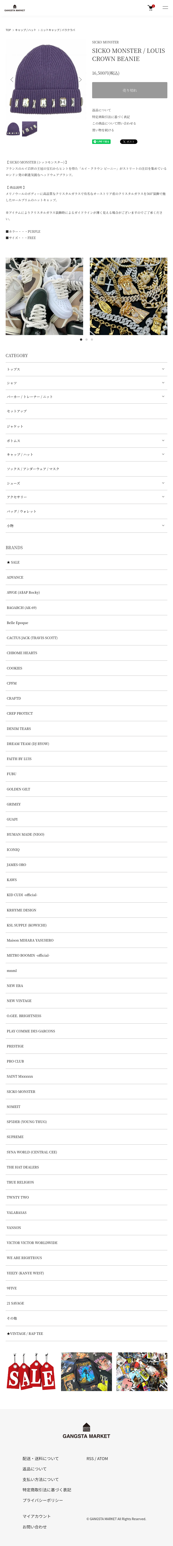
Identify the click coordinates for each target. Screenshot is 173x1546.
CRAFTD (14, 698)
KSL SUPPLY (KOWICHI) (27, 925)
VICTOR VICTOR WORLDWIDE (32, 1242)
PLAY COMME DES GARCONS (31, 1031)
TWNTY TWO (18, 1197)
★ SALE (13, 562)
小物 (10, 525)
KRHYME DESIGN (21, 910)
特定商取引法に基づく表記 (111, 116)
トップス (13, 369)
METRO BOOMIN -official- (28, 955)
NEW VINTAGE (19, 1000)
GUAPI (12, 819)
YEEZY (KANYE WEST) (25, 1273)
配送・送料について (41, 1458)
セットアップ (17, 411)
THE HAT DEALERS (23, 1167)
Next (79, 79)
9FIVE (12, 1288)
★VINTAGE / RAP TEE (25, 1333)
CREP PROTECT (20, 713)
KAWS (12, 879)
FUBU (11, 773)
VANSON (14, 1227)
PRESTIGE (15, 1046)
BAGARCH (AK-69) (21, 607)
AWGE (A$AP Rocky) (23, 592)
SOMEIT (13, 1106)
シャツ (12, 382)
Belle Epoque (17, 622)
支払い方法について (41, 1479)
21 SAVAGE (15, 1303)
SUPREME (15, 1136)
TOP (8, 30)
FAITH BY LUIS (19, 758)
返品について (101, 110)
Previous (12, 79)
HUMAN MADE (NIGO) (25, 834)
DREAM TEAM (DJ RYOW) (28, 743)
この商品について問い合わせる (114, 123)
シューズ (13, 483)
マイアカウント (37, 1516)
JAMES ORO (16, 864)
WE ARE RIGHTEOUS (24, 1257)
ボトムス (13, 440)
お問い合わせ (35, 1527)
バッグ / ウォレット (21, 511)
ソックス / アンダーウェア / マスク (33, 468)
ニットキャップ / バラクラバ (58, 30)
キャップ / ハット (25, 30)
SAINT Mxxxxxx (20, 1076)
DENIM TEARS (19, 728)
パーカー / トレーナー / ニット (30, 396)
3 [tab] (92, 339)
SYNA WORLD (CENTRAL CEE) (32, 1152)
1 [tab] (81, 339)
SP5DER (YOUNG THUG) (27, 1121)
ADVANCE (15, 577)
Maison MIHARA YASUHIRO (30, 940)
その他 (12, 1318)
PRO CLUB (15, 1061)
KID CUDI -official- (22, 894)
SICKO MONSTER (105, 42)
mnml (12, 970)
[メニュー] (165, 8)
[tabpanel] (44, 296)
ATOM (102, 1458)
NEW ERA (15, 985)
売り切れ (130, 90)
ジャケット (15, 426)
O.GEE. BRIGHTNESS (24, 1015)
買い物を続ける (103, 130)
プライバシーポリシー (43, 1500)
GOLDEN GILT (18, 789)
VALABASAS (17, 1212)
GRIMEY (14, 804)
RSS (90, 1458)
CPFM (12, 683)
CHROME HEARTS (22, 652)
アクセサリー (17, 496)
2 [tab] (86, 339)
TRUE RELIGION (20, 1182)
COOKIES (14, 668)
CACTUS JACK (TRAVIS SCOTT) (32, 637)
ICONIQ (13, 849)
